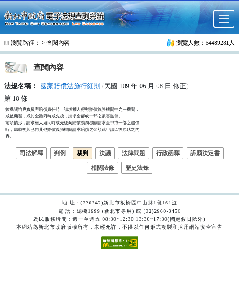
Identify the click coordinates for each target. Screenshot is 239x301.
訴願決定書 (205, 153)
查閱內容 (58, 43)
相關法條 (102, 168)
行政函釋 (168, 153)
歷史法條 (137, 168)
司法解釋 (31, 153)
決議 (105, 153)
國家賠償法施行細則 (70, 85)
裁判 (82, 153)
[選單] (223, 19)
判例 (60, 153)
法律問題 (133, 153)
